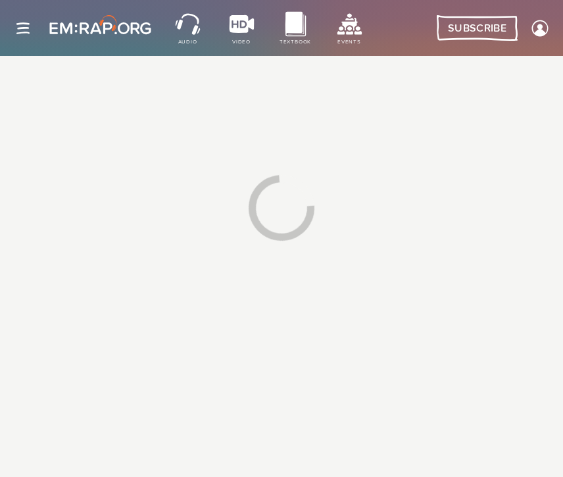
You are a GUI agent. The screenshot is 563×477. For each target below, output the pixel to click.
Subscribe (477, 28)
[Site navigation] (23, 28)
